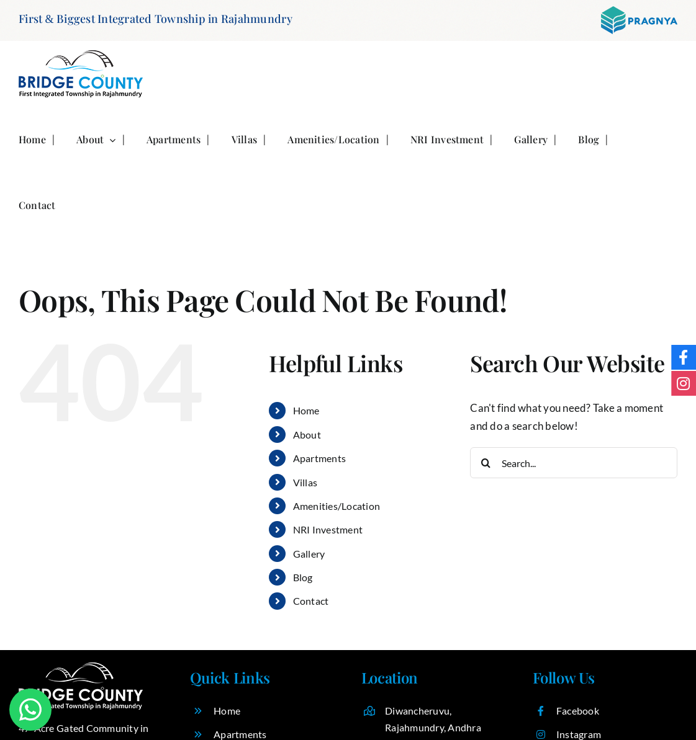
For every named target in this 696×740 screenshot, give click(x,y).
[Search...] (573, 462)
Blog (303, 577)
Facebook (577, 710)
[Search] (485, 462)
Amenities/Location (337, 506)
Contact (311, 601)
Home (306, 410)
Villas (305, 482)
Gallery (309, 553)
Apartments (319, 458)
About (307, 434)
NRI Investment (328, 529)
